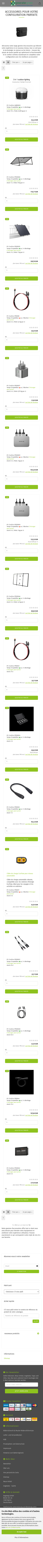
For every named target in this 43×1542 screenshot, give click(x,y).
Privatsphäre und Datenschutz (13, 1444)
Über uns (6, 1468)
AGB (4, 1439)
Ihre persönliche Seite (11, 1473)
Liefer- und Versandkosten (12, 1435)
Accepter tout (21, 1532)
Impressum (7, 1448)
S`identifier (21, 1271)
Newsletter (7, 1464)
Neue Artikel (7, 1481)
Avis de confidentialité (13, 1527)
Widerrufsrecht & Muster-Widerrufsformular (18, 1431)
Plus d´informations (21, 1537)
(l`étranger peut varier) (14, 109)
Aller (36, 1321)
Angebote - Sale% (9, 1486)
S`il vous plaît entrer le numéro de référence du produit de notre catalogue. (21, 1311)
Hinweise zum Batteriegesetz (13, 1453)
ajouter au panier (21, 139)
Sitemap (7, 1358)
